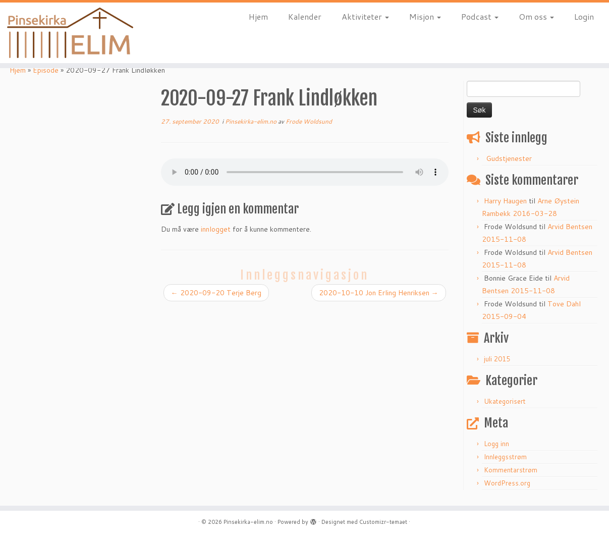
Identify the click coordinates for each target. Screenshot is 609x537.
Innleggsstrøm (505, 456)
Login (584, 16)
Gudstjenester (509, 158)
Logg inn (496, 443)
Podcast (480, 16)
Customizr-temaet (383, 522)
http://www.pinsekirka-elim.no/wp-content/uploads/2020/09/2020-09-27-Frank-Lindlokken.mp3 (305, 172)
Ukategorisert (505, 401)
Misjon (425, 16)
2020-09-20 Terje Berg (216, 293)
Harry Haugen (505, 201)
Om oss (536, 16)
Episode (46, 70)
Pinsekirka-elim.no (251, 121)
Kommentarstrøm (510, 469)
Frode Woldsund (309, 121)
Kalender (304, 16)
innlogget (216, 229)
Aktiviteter (365, 16)
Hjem (258, 16)
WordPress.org (507, 483)
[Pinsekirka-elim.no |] (70, 33)
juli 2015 (497, 358)
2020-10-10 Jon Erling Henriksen (378, 293)
